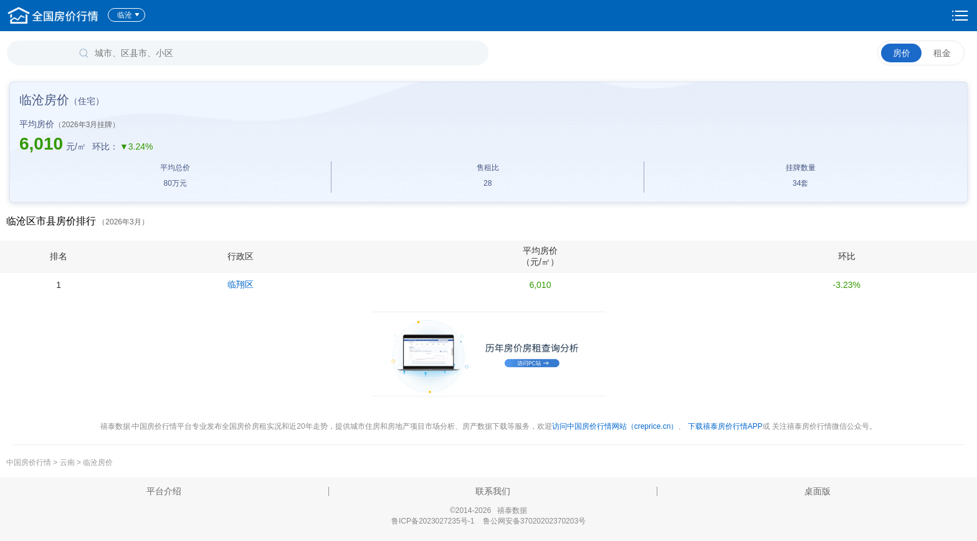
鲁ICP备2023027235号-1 (432, 521)
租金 (942, 53)
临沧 (128, 15)
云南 (67, 462)
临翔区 (240, 284)
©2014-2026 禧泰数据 (488, 510)
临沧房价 (98, 462)
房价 (901, 53)
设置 (960, 15)
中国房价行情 (29, 462)
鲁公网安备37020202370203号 (534, 521)
